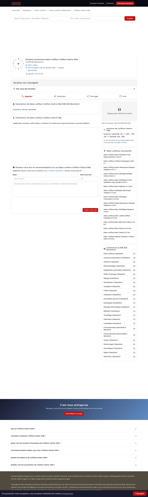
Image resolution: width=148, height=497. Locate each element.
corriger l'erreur (120, 142)
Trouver (130, 18)
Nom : (15, 175)
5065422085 (32, 70)
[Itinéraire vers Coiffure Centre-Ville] (59, 96)
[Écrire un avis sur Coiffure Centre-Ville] (123, 96)
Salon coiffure (32, 65)
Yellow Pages (103, 476)
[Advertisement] (74, 39)
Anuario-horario (91, 476)
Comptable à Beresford (119, 323)
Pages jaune (28, 476)
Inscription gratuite (125, 3)
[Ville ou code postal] (96, 18)
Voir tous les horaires (24, 89)
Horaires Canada (53, 476)
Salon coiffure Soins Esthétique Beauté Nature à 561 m (118, 175)
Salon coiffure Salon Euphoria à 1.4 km (118, 186)
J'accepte (139, 493)
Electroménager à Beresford (119, 266)
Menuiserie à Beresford (119, 295)
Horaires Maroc (78, 476)
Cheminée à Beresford (119, 319)
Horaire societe (51, 479)
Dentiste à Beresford (119, 262)
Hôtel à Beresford (119, 290)
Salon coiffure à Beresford (54, 171)
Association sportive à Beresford (119, 299)
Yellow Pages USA (37, 479)
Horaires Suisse (40, 476)
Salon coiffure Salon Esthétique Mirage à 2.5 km (119, 210)
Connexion (110, 3)
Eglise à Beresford (119, 352)
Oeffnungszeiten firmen (118, 476)
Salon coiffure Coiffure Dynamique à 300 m (119, 162)
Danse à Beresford (119, 340)
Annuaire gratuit (17, 476)
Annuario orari (66, 476)
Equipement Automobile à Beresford (119, 270)
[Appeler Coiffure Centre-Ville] (27, 96)
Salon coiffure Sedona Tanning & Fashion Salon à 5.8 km (119, 238)
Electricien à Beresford (119, 356)
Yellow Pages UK (23, 479)
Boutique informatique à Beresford (119, 307)
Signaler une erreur (34, 74)
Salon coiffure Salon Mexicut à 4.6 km (117, 228)
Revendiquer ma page (74, 414)
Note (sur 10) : (86, 175)
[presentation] (29, 202)
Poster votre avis (90, 210)
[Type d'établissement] (40, 18)
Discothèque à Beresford (119, 348)
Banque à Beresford (119, 278)
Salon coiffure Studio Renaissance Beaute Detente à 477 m (119, 168)
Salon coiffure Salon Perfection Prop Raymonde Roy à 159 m (117, 156)
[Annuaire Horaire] (16, 3)
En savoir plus (67, 493)
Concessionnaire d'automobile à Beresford (119, 335)
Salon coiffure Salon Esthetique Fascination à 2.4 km (115, 198)
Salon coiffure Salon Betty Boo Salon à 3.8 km (119, 223)
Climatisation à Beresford (119, 282)
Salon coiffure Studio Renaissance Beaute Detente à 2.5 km (119, 204)
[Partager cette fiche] (92, 96)
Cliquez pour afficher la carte (119, 111)
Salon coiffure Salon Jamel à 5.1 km (117, 232)
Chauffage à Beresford (119, 315)
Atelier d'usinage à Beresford (119, 274)
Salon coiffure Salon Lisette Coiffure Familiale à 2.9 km (117, 217)
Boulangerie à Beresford (119, 303)
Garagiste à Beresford (119, 286)
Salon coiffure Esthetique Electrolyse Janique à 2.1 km (117, 191)
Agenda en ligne (64, 479)
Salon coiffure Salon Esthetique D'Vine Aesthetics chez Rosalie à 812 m (118, 181)
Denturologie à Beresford (119, 344)
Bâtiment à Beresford (119, 311)
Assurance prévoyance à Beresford (119, 258)
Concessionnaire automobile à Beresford (119, 328)
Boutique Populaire (97, 3)
